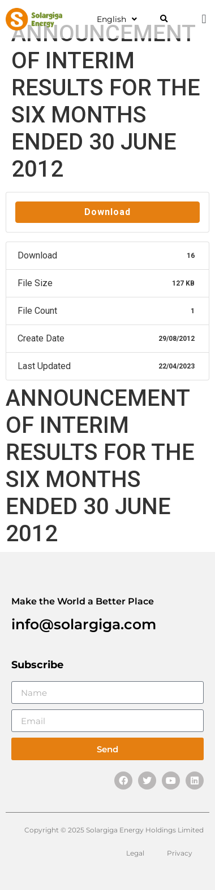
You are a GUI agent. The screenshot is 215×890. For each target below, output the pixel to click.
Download (107, 212)
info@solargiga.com (83, 624)
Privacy (179, 853)
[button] (163, 19)
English (117, 19)
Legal (135, 853)
